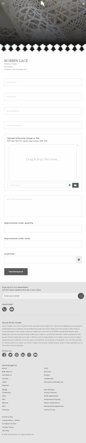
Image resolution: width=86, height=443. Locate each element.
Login (4, 382)
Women (5, 403)
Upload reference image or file (27, 139)
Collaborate (48, 379)
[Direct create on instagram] (29, 354)
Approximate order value (17, 238)
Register (5, 385)
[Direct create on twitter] (10, 354)
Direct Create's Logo (43, 3)
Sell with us (7, 375)
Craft (46, 368)
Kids (4, 406)
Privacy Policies (50, 393)
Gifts (4, 396)
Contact (5, 379)
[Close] (77, 145)
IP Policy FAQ (7, 417)
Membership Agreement (53, 406)
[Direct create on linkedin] (23, 354)
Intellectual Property (52, 399)
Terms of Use (49, 410)
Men (4, 399)
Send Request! (16, 272)
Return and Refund (52, 403)
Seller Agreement (51, 396)
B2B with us (7, 372)
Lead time (9, 254)
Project (47, 375)
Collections (6, 393)
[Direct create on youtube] (35, 354)
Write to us (12, 308)
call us (4, 308)
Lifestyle (5, 410)
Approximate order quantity (18, 223)
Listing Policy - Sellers (11, 420)
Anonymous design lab (53, 382)
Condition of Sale (9, 424)
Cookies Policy (8, 427)
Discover (47, 372)
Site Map (5, 431)
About (4, 368)
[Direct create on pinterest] (17, 354)
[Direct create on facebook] (4, 354)
